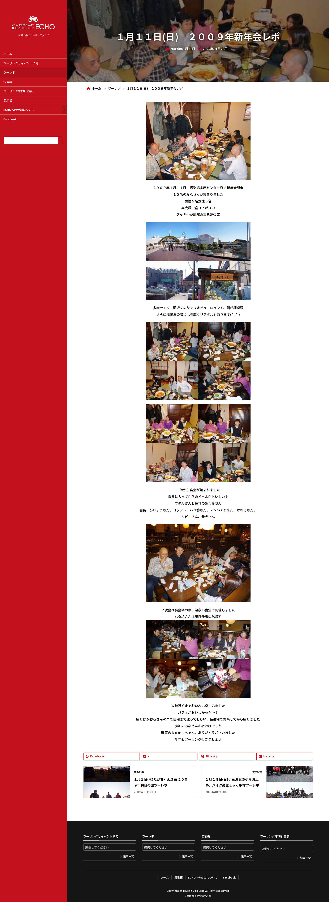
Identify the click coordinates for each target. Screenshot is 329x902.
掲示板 (7, 100)
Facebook (10, 119)
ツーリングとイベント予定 (21, 63)
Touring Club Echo (194, 890)
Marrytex (205, 895)
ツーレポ (9, 72)
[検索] (60, 140)
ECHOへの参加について (19, 110)
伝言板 (7, 82)
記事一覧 (128, 856)
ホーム (7, 54)
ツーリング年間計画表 (18, 91)
